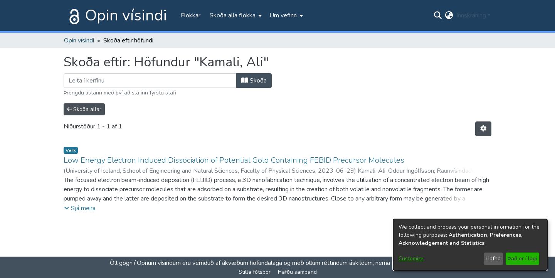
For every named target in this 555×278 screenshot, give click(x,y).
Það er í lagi (522, 258)
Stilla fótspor (255, 272)
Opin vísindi (126, 15)
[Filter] (150, 80)
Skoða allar (84, 109)
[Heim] (73, 15)
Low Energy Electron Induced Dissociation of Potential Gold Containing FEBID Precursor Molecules (234, 160)
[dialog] (470, 244)
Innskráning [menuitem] (471, 15)
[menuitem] (235, 15)
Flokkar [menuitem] (190, 15)
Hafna (493, 258)
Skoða (254, 80)
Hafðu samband (297, 272)
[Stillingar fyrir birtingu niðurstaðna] (483, 128)
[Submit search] (438, 15)
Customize (411, 258)
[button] (80, 208)
